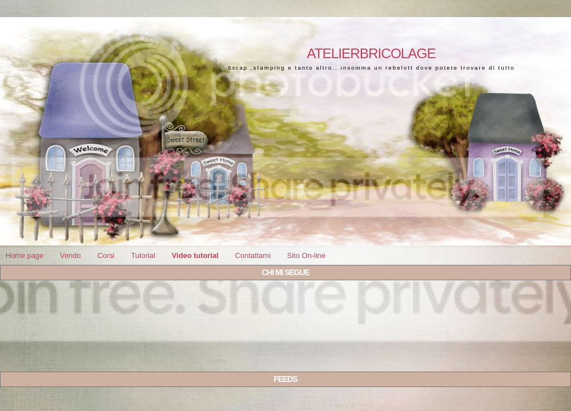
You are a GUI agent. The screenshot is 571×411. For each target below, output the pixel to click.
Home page (24, 255)
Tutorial (143, 255)
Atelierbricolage (371, 53)
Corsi (105, 255)
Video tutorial (195, 255)
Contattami (253, 255)
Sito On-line (306, 255)
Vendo (70, 255)
